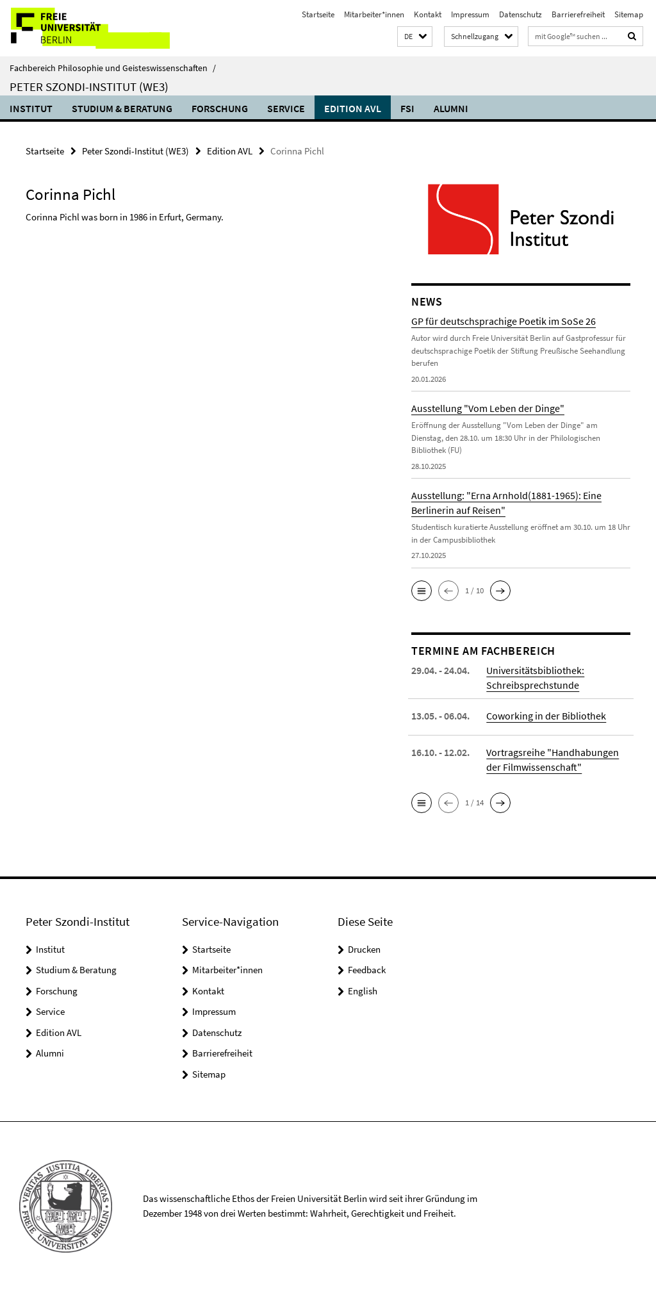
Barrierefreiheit (578, 14)
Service (286, 108)
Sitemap (628, 14)
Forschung (220, 108)
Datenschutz (520, 14)
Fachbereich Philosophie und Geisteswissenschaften (113, 67)
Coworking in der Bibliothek (546, 715)
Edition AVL (352, 108)
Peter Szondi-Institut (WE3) (89, 86)
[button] (414, 36)
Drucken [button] (364, 949)
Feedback (367, 970)
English (362, 991)
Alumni (451, 108)
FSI (407, 108)
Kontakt (427, 14)
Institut (31, 108)
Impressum (470, 14)
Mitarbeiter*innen (374, 14)
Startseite (318, 14)
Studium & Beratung (122, 108)
